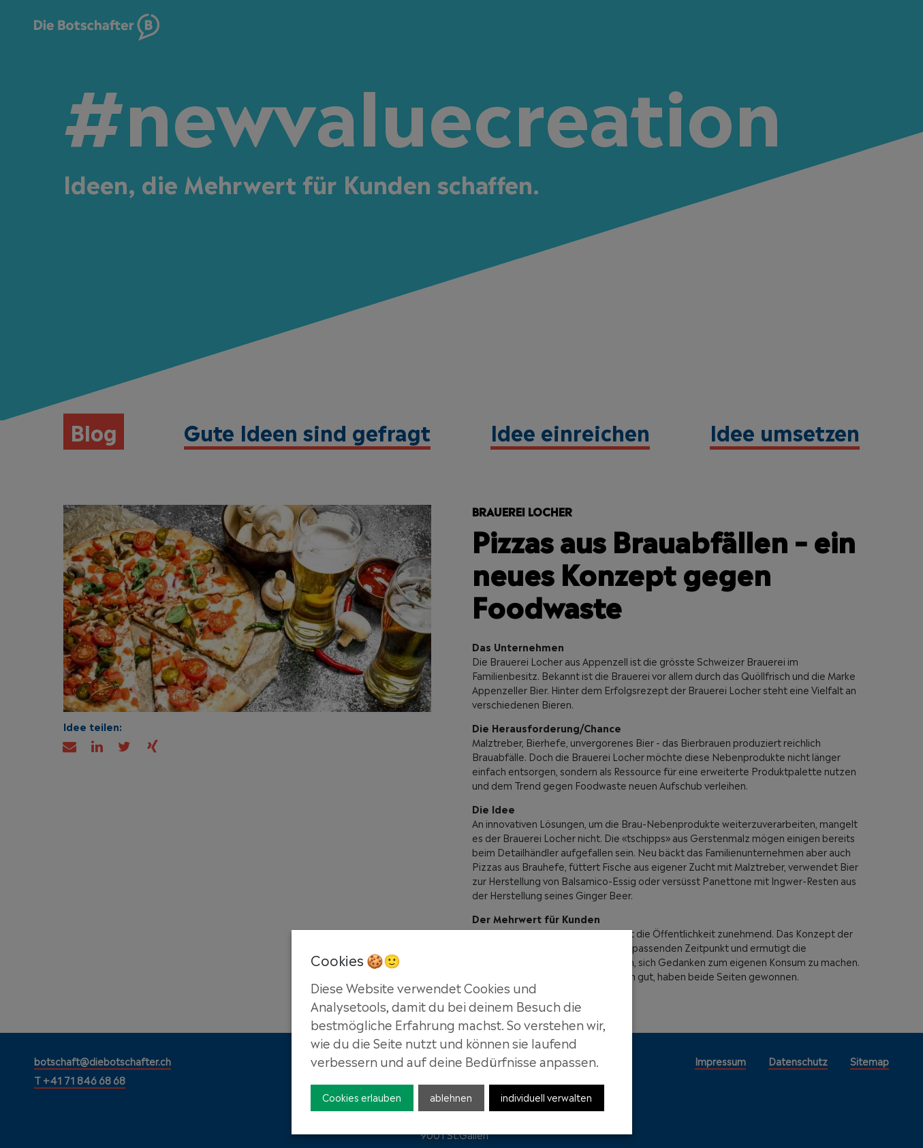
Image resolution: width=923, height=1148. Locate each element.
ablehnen (451, 1096)
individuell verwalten (546, 1096)
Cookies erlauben (361, 1096)
